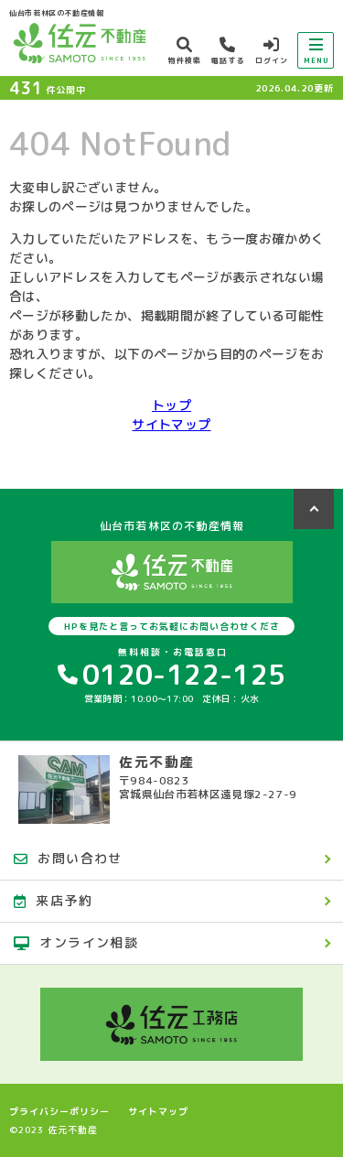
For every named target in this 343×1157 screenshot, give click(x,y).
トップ (171, 405)
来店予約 (53, 900)
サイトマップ (171, 424)
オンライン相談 (76, 942)
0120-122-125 (172, 674)
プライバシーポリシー (59, 1111)
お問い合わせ (68, 858)
